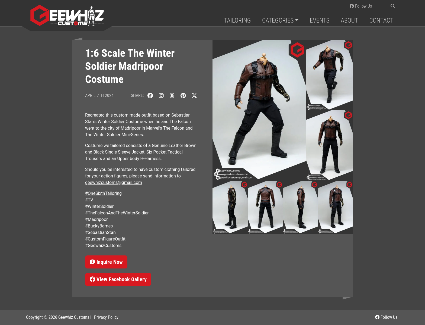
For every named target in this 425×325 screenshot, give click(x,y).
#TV (89, 199)
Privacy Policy (106, 317)
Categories (278, 20)
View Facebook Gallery (118, 279)
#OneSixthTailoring (103, 193)
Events (320, 20)
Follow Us (361, 6)
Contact (381, 20)
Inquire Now (106, 262)
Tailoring (237, 20)
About (349, 20)
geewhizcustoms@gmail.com (113, 182)
